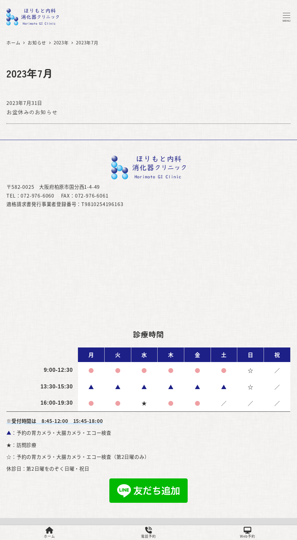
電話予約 (148, 533)
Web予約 (247, 533)
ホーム (49, 533)
